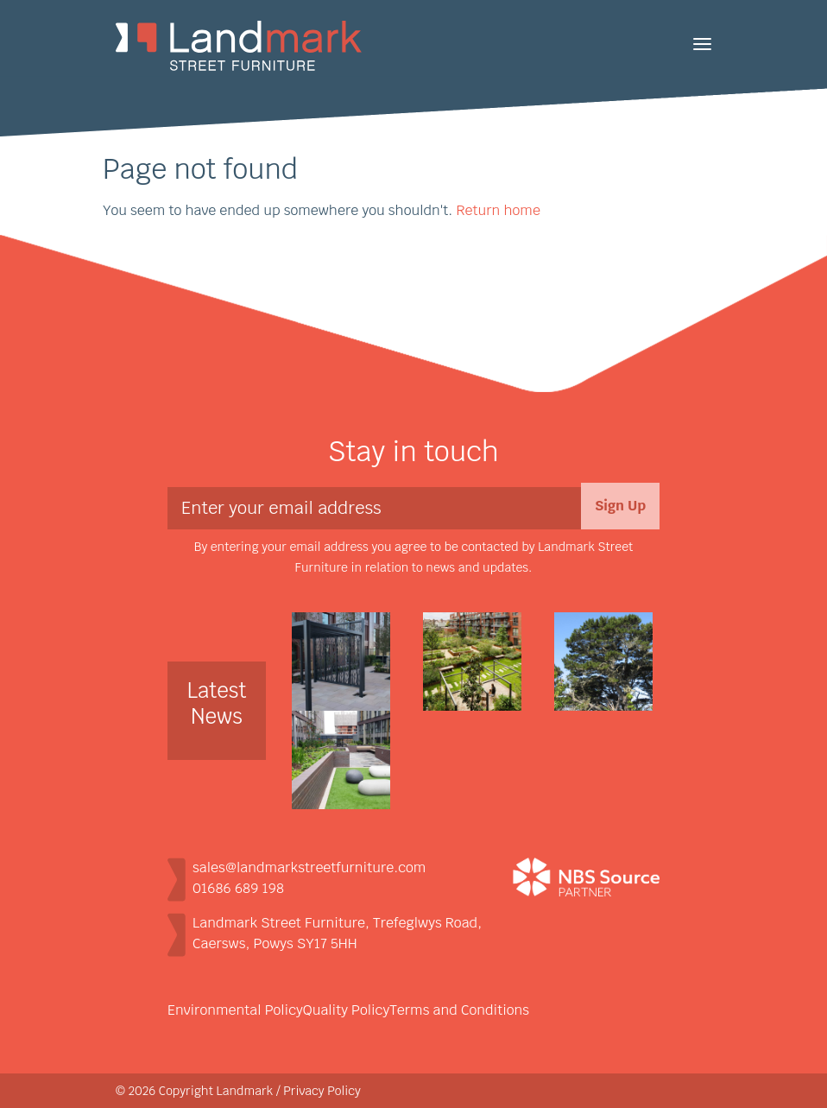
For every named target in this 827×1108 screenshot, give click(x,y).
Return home (498, 210)
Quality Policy (346, 1010)
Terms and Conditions (459, 1010)
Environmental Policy (235, 1010)
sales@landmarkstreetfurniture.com (309, 867)
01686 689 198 (238, 888)
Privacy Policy (322, 1091)
